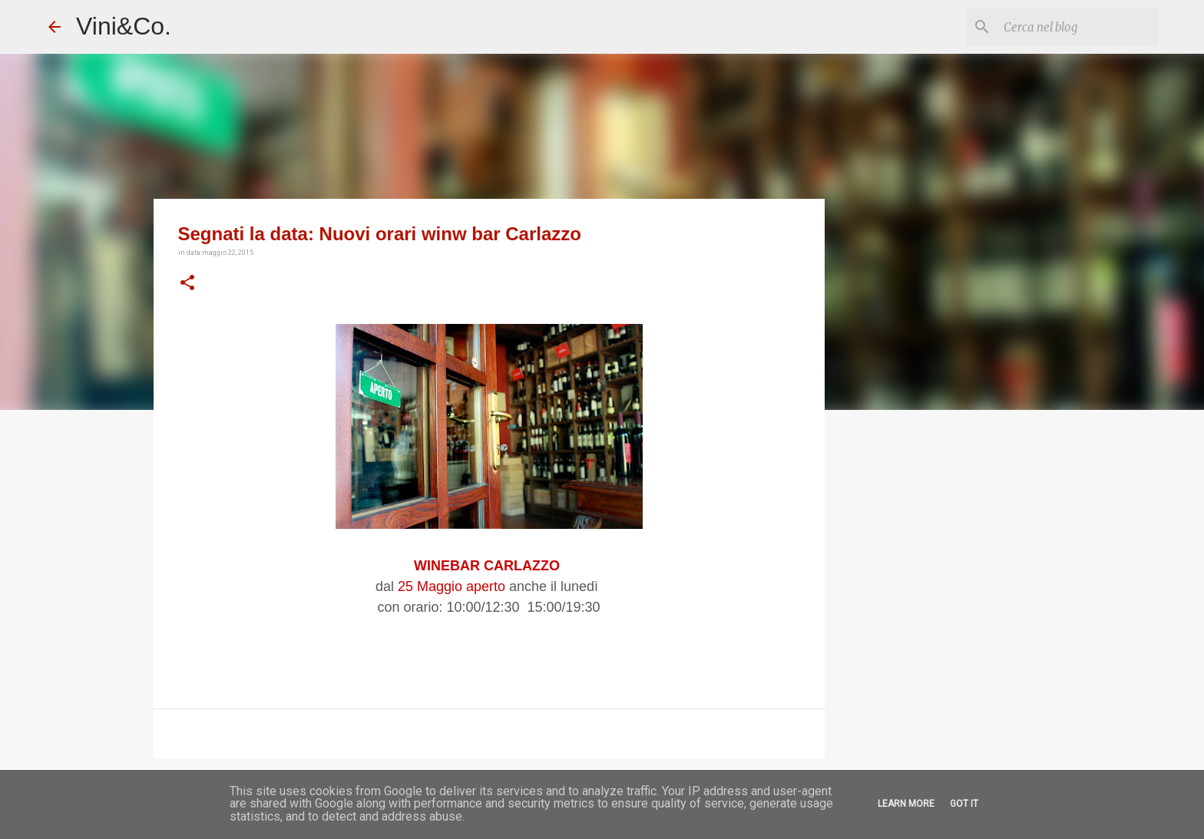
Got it (964, 803)
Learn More (906, 803)
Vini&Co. (123, 26)
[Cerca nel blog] (1078, 26)
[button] (187, 283)
